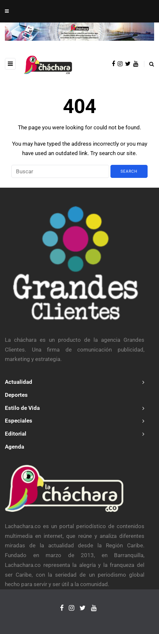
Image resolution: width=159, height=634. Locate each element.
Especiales (18, 420)
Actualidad (18, 382)
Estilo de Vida (22, 408)
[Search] (60, 171)
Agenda (14, 446)
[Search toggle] (149, 64)
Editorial (15, 433)
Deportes (16, 395)
